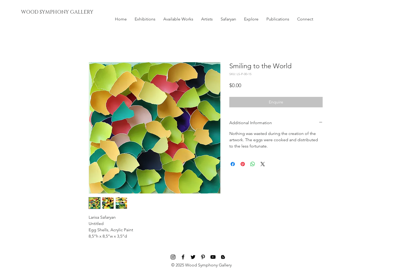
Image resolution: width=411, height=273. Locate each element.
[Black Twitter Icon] (193, 257)
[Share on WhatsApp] (253, 164)
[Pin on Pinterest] (243, 164)
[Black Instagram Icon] (173, 257)
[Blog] (223, 257)
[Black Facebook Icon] (183, 257)
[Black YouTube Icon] (213, 257)
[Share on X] (263, 164)
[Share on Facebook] (233, 164)
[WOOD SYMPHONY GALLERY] (69, 12)
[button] (145, 19)
